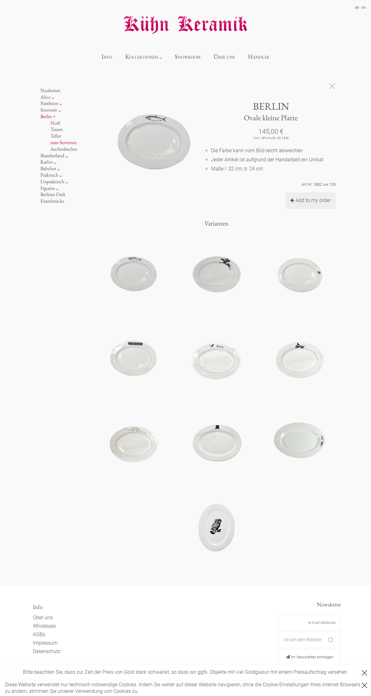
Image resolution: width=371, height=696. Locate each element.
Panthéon (49, 103)
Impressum (45, 643)
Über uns (224, 56)
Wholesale (44, 626)
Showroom (188, 56)
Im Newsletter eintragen (309, 657)
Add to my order (310, 200)
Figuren (47, 188)
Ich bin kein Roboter (303, 639)
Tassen (56, 129)
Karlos (46, 161)
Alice (45, 97)
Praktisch (49, 175)
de (357, 7)
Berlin (46, 116)
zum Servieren (63, 142)
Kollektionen (141, 56)
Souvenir (48, 109)
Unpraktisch (52, 181)
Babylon (48, 168)
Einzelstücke (52, 201)
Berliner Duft (52, 194)
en (364, 7)
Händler (259, 56)
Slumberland (52, 155)
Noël (55, 123)
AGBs (39, 634)
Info (106, 56)
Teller (55, 135)
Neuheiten (50, 90)
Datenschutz (46, 651)
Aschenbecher (63, 149)
